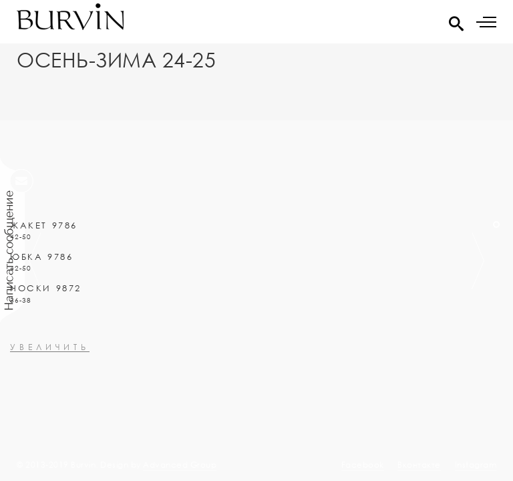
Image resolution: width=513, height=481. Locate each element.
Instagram (476, 464)
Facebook (362, 464)
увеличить (50, 383)
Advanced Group (179, 464)
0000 (22, 334)
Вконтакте (419, 464)
